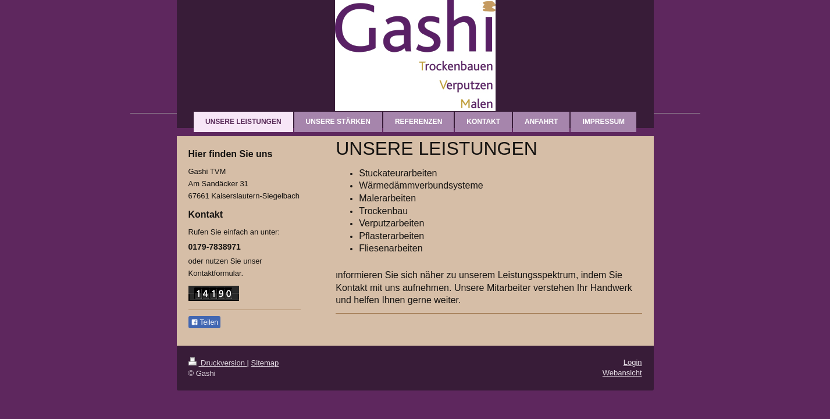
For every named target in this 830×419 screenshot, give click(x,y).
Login (633, 362)
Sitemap (265, 362)
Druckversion (217, 362)
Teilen (204, 322)
